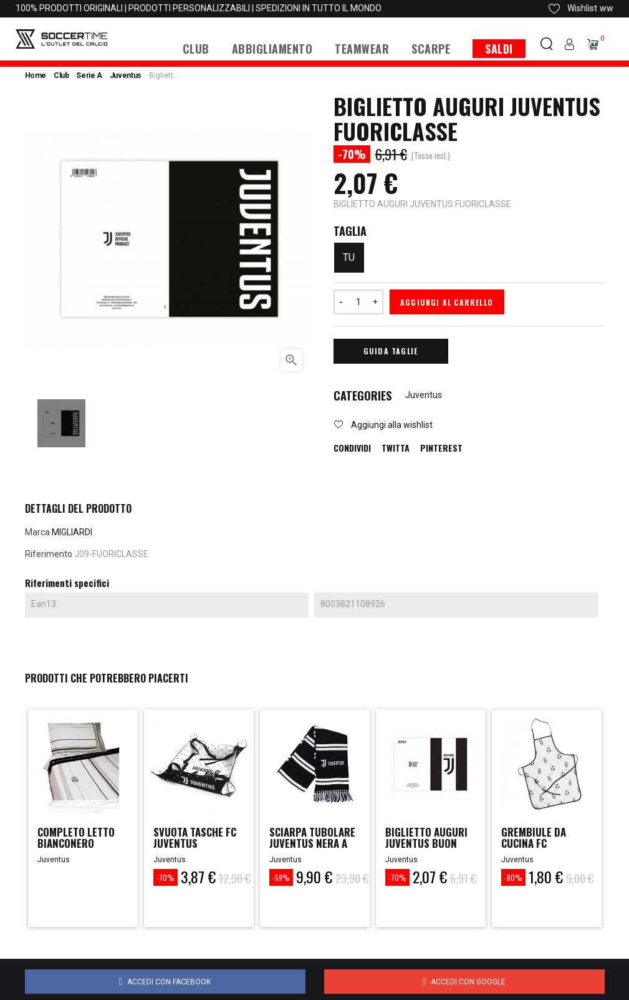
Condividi (352, 448)
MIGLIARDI (72, 532)
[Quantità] (358, 301)
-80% (513, 877)
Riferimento (48, 554)
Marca (37, 532)
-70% (165, 877)
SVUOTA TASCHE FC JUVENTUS (198, 838)
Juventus (423, 395)
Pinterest (441, 448)
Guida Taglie (390, 351)
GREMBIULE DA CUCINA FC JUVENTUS (535, 844)
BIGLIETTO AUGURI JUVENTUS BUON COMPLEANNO (429, 844)
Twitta (396, 448)
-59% (281, 877)
